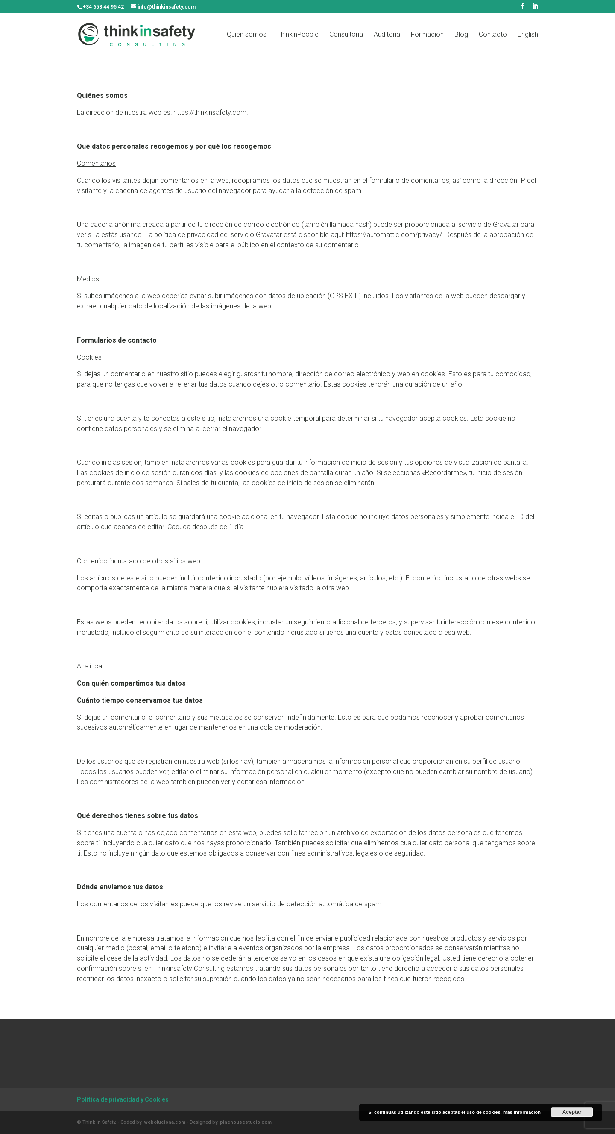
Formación (427, 35)
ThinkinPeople (298, 35)
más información (522, 1112)
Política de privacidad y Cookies (123, 1099)
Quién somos (246, 35)
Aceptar (572, 1112)
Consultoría (346, 35)
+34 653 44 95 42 (103, 7)
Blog (461, 35)
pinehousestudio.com (246, 1122)
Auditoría (387, 35)
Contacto (493, 35)
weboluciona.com (164, 1122)
